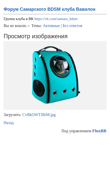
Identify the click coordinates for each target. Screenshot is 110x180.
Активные (51, 26)
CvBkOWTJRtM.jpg (39, 114)
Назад (8, 122)
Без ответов (72, 26)
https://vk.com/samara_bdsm (56, 19)
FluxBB (99, 130)
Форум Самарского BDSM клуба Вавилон (49, 9)
